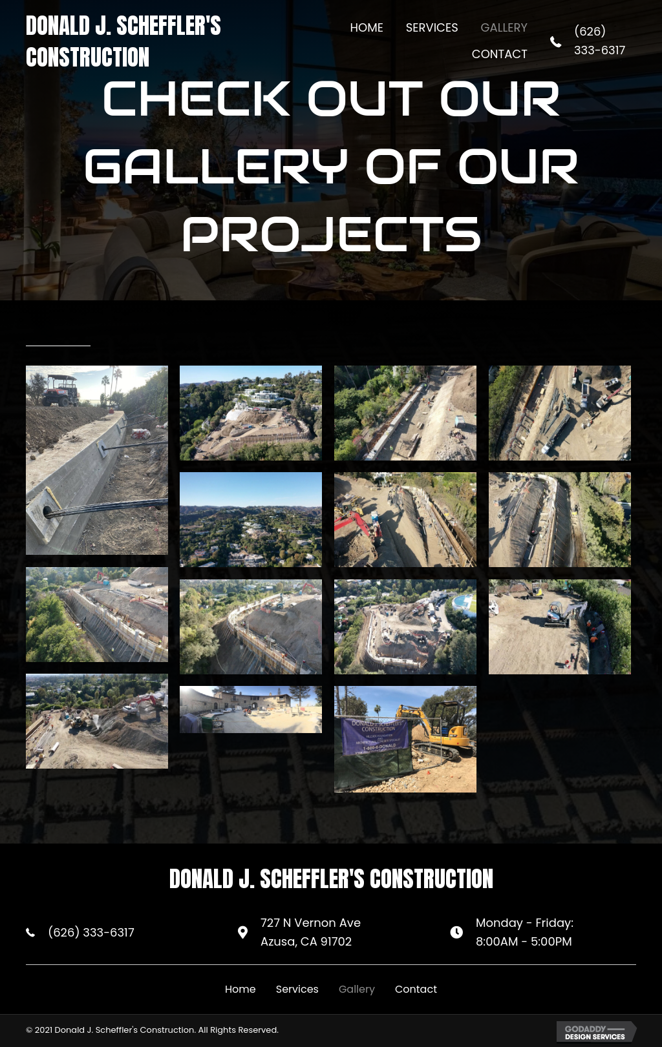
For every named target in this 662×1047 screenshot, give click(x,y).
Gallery (357, 989)
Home (240, 989)
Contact (416, 989)
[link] (367, 28)
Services (297, 989)
